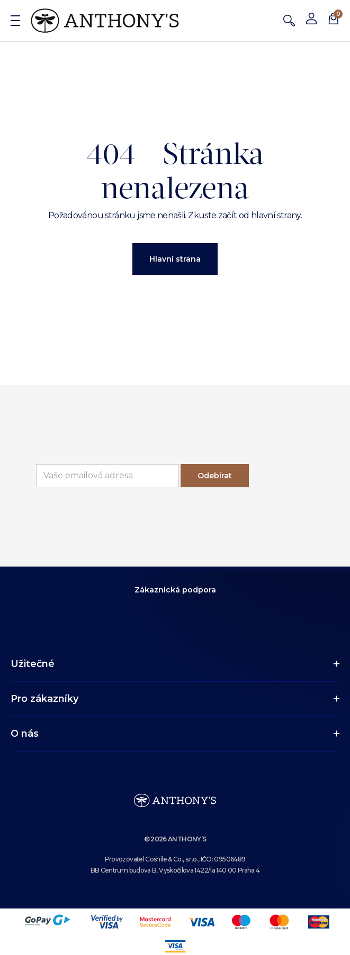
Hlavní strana (175, 259)
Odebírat (215, 475)
